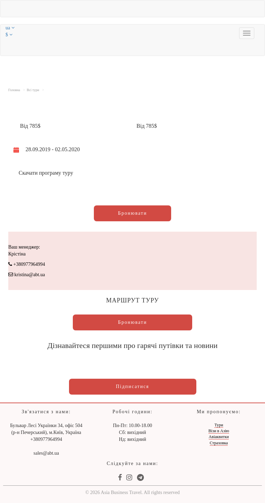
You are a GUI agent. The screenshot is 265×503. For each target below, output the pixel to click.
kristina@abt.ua (26, 274)
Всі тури (33, 90)
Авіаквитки (219, 436)
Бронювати (132, 213)
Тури (218, 425)
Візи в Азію (218, 430)
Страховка (219, 443)
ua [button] (10, 27)
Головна (14, 90)
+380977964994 (26, 264)
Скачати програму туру (46, 173)
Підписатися (132, 386)
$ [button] (9, 34)
